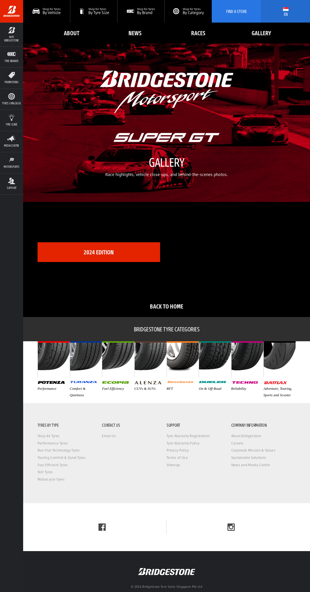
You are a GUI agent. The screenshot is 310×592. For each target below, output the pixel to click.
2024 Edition (99, 252)
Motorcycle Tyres (51, 479)
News (134, 33)
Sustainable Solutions (248, 457)
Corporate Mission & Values (253, 450)
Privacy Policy (178, 450)
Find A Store (236, 11)
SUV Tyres (45, 472)
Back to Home (166, 306)
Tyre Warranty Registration (188, 436)
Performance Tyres (53, 443)
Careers (237, 443)
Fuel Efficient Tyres (53, 465)
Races (198, 33)
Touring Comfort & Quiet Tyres (62, 457)
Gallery (261, 33)
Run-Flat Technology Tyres (59, 450)
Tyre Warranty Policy (183, 443)
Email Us (109, 436)
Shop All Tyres (49, 436)
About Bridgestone (246, 436)
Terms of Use (177, 457)
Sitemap (173, 465)
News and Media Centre (250, 465)
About (71, 33)
